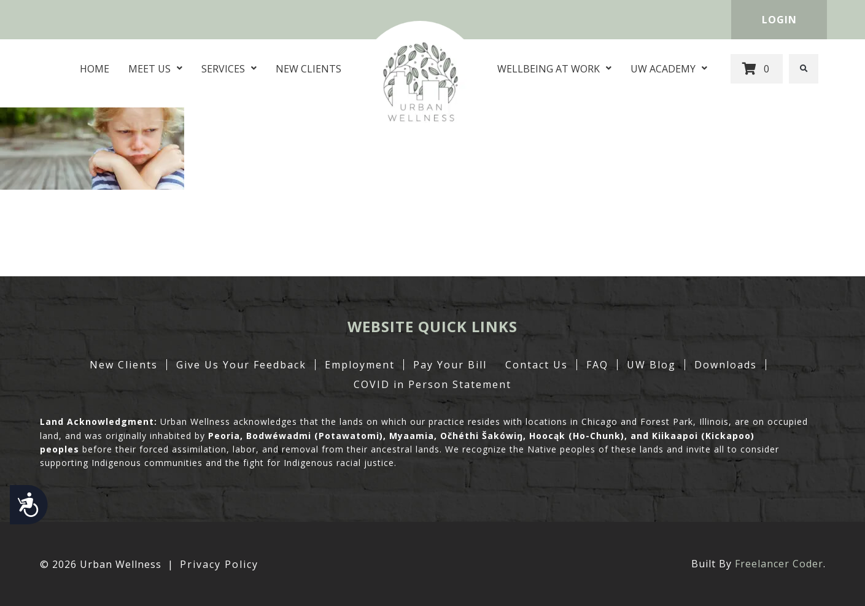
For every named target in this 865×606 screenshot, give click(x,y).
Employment (360, 364)
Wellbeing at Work (554, 69)
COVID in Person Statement (432, 384)
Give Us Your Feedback (241, 364)
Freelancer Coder (779, 563)
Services (229, 69)
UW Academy (668, 69)
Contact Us (536, 364)
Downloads (725, 364)
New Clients (308, 69)
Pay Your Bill (450, 364)
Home (94, 69)
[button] (803, 69)
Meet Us (155, 69)
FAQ (597, 364)
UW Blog (651, 364)
